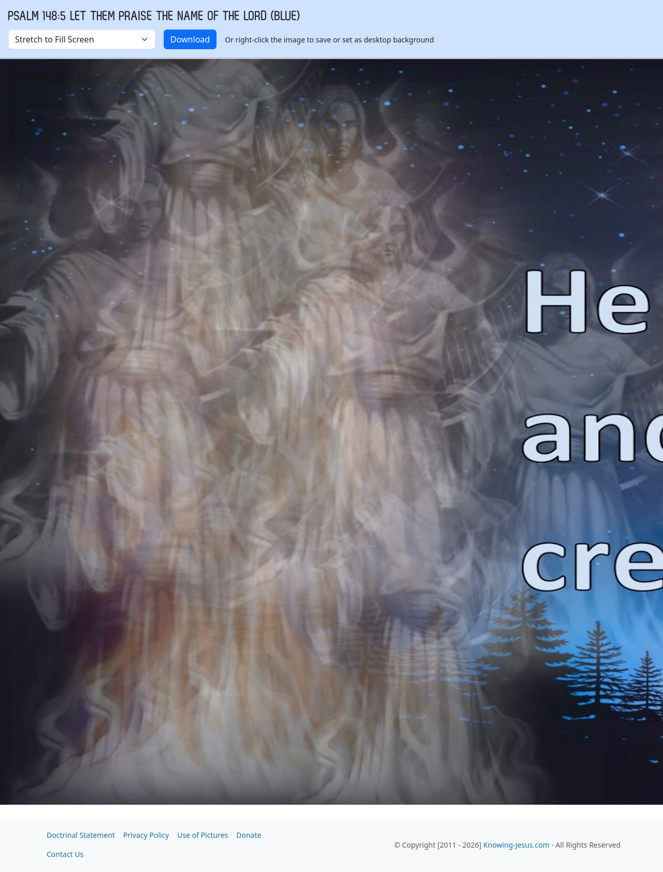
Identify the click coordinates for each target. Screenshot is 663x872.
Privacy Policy (146, 835)
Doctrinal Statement (81, 835)
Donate (248, 835)
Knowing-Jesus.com (516, 845)
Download (190, 39)
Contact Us (65, 854)
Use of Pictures (202, 835)
